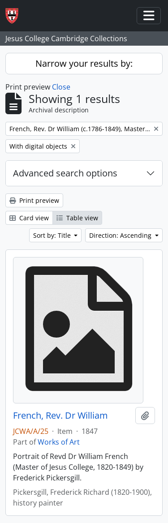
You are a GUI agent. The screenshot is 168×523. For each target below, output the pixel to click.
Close (61, 87)
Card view (29, 218)
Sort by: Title (53, 235)
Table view (77, 218)
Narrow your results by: (84, 63)
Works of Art (59, 442)
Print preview (34, 200)
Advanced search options (65, 173)
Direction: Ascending (121, 235)
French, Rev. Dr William (60, 415)
